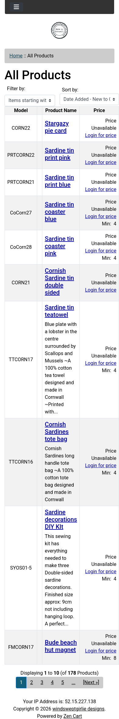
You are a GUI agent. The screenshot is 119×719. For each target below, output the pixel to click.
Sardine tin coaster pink (59, 246)
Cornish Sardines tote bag (56, 432)
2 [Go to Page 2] (31, 682)
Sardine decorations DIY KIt (61, 519)
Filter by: (16, 88)
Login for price (101, 135)
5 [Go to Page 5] (62, 682)
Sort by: (70, 90)
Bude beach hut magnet (61, 646)
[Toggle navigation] (16, 7)
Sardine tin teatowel (59, 311)
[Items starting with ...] (30, 100)
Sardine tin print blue (59, 181)
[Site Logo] (59, 30)
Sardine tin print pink (59, 154)
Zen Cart (72, 716)
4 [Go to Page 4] (52, 682)
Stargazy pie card (56, 127)
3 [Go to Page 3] (41, 682)
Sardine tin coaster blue (59, 212)
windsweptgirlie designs (78, 709)
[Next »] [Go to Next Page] (91, 682)
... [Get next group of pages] (73, 682)
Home (16, 56)
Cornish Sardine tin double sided (59, 281)
